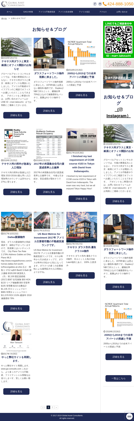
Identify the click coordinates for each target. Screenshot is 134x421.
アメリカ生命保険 (65, 12)
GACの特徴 (28, 12)
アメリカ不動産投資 (47, 12)
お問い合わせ (121, 12)
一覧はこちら (118, 378)
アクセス (103, 12)
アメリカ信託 (84, 12)
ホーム (9, 12)
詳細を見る (16, 115)
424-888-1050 (120, 4)
